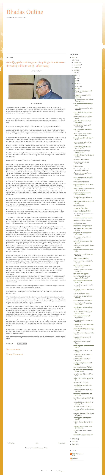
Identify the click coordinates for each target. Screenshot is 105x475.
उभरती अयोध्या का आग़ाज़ (79, 223)
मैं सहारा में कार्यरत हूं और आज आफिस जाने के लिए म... (82, 304)
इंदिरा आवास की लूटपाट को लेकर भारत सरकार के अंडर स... (82, 174)
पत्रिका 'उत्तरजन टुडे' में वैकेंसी (80, 258)
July (75, 73)
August (76, 70)
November (77, 65)
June (75, 75)
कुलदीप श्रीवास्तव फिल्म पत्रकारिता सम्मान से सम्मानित (82, 147)
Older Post (62, 443)
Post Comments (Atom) (41, 448)
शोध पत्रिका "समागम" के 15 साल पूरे (82, 406)
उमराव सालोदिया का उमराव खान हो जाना (83, 435)
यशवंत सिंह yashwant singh (78, 454)
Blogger (61, 471)
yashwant (75, 458)
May (75, 78)
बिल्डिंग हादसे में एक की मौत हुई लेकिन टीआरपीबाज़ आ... (82, 427)
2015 (74, 439)
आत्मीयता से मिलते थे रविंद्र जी (80, 382)
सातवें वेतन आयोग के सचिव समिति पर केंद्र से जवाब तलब (82, 143)
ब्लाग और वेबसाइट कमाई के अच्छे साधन (82, 218)
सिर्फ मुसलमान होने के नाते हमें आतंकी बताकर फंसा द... (82, 233)
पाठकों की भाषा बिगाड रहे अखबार (81, 293)
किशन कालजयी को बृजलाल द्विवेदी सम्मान (83, 367)
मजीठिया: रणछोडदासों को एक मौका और (82, 300)
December (77, 62)
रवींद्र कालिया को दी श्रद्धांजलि (80, 274)
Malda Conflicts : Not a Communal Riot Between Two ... (83, 189)
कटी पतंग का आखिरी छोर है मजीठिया (82, 211)
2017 (74, 57)
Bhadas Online (24, 11)
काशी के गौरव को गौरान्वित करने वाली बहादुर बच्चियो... (82, 121)
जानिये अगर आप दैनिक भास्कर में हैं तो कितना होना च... (82, 92)
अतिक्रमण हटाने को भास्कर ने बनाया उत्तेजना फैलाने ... (82, 237)
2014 (74, 441)
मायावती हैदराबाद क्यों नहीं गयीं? (81, 182)
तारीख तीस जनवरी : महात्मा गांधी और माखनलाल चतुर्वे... (82, 126)
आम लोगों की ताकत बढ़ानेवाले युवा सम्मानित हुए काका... (81, 151)
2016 (74, 60)
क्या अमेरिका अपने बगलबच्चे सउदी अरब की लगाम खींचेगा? (82, 370)
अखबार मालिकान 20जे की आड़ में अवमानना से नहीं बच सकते (81, 277)
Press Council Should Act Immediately (81, 162)
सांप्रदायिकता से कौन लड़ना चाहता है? (82, 226)
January (76, 88)
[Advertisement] (36, 37)
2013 (74, 444)
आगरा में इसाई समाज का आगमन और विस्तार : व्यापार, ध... (82, 266)
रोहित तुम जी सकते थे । (79, 206)
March (76, 83)
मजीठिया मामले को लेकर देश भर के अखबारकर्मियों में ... (81, 316)
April (75, 81)
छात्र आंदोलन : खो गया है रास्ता (81, 159)
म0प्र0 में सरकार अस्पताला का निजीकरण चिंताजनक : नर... (83, 100)
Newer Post (11, 443)
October (76, 67)
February (77, 86)
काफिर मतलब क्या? (78, 166)
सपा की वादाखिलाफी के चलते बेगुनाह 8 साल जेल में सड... (82, 312)
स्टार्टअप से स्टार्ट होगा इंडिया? (80, 208)
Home (37, 443)
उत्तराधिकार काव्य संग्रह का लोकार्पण (82, 220)
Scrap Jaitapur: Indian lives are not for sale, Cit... (82, 198)
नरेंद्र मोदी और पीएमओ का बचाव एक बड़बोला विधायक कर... (82, 193)
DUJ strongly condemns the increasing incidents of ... (81, 169)
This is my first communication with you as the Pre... (82, 134)
